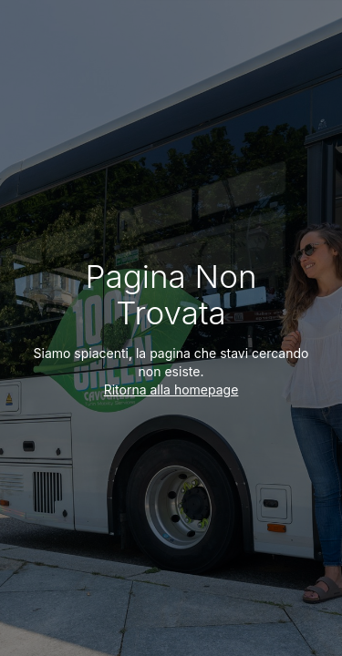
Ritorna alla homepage (171, 389)
